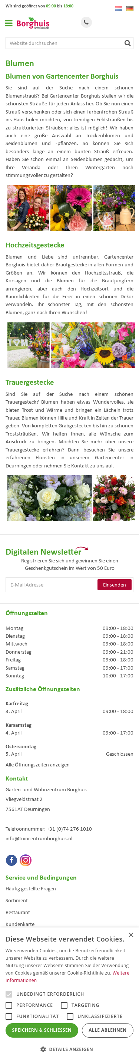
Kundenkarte (20, 924)
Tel (86, 22)
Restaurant (18, 912)
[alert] (69, 994)
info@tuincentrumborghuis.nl (39, 838)
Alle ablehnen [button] (107, 1030)
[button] (69, 1048)
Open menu (8, 23)
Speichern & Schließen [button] (42, 1030)
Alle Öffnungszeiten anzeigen (38, 764)
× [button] (130, 935)
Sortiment (17, 900)
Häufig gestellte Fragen (31, 888)
